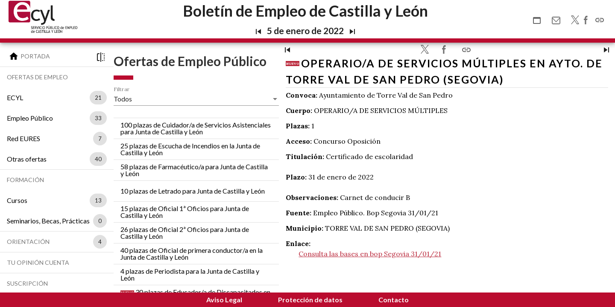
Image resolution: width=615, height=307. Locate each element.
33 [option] (98, 118)
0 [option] (100, 220)
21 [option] (98, 97)
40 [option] (98, 159)
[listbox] (96, 97)
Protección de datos (310, 299)
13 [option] (98, 200)
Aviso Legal (224, 299)
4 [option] (100, 241)
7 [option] (100, 138)
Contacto (393, 299)
